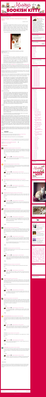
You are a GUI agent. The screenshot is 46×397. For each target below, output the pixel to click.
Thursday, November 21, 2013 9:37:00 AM (18, 307)
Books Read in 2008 (37, 84)
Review (34, 256)
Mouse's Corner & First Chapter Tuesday (37, 117)
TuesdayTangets (35, 259)
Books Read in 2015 (37, 76)
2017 (34, 102)
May (35, 143)
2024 (34, 93)
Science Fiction (39, 256)
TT (36, 258)
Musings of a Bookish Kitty (11, 139)
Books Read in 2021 (37, 69)
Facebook (34, 56)
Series (43, 256)
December (36, 109)
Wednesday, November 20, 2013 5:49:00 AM (16, 192)
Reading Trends (42, 255)
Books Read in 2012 (37, 79)
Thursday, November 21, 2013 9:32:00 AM (18, 236)
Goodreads (34, 50)
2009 (34, 154)
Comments (35, 63)
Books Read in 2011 (37, 80)
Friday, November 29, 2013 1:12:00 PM (14, 347)
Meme (34, 252)
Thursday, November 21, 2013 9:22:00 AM (18, 156)
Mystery (40, 253)
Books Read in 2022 (37, 68)
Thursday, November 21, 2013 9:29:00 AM (18, 216)
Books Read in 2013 (37, 78)
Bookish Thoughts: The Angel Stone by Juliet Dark (37, 120)
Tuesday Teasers (41, 258)
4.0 (38, 248)
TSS (33, 258)
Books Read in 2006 (37, 86)
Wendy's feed (10, 140)
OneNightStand (35, 254)
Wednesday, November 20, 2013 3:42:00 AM (19, 179)
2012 (34, 150)
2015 (34, 105)
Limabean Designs (35, 178)
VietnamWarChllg (40, 259)
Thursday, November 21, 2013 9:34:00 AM (18, 270)
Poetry (42, 254)
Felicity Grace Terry (7, 192)
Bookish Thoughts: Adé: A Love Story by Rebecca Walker (38, 134)
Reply (5, 160)
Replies (6, 170)
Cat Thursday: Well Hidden (37, 127)
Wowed (41, 261)
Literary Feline (8, 156)
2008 (34, 155)
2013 (34, 108)
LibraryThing (34, 51)
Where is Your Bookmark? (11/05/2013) (38, 132)
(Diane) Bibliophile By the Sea (8, 179)
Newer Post (3, 391)
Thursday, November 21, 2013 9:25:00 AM (18, 200)
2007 (34, 157)
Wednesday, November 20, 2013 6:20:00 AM (14, 208)
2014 (34, 106)
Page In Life (38, 254)
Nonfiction (42, 253)
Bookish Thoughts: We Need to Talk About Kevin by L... (37, 115)
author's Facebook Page (22, 134)
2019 (34, 100)
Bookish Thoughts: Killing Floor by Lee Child (38, 125)
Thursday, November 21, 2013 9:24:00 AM (18, 185)
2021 (34, 97)
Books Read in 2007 (37, 85)
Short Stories (35, 257)
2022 (34, 96)
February (35, 147)
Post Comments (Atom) (17, 394)
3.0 (35, 248)
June (35, 142)
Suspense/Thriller (40, 257)
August (35, 139)
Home (16, 391)
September (36, 138)
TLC (43, 257)
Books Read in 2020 (37, 70)
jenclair (5, 227)
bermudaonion (6, 208)
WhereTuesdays (42, 260)
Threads (34, 53)
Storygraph (34, 48)
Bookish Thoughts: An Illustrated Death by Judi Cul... (38, 129)
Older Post (28, 391)
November (36, 110)
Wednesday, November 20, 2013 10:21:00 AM (11, 278)
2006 (34, 158)
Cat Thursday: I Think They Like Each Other (38, 123)
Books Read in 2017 (37, 74)
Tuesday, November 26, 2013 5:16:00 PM (17, 324)
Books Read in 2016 (37, 75)
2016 (34, 104)
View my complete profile (36, 32)
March (35, 146)
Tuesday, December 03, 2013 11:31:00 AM (18, 355)
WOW (33, 260)
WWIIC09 (37, 260)
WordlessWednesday (36, 261)
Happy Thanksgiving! (37, 111)
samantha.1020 (6, 347)
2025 (34, 92)
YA (34, 262)
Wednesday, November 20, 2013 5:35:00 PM (11, 298)
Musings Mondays (35, 253)
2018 (34, 101)
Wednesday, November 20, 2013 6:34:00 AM (12, 227)
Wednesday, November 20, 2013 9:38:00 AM (14, 264)
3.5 (37, 248)
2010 (34, 153)
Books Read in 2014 (37, 77)
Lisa (4, 298)
